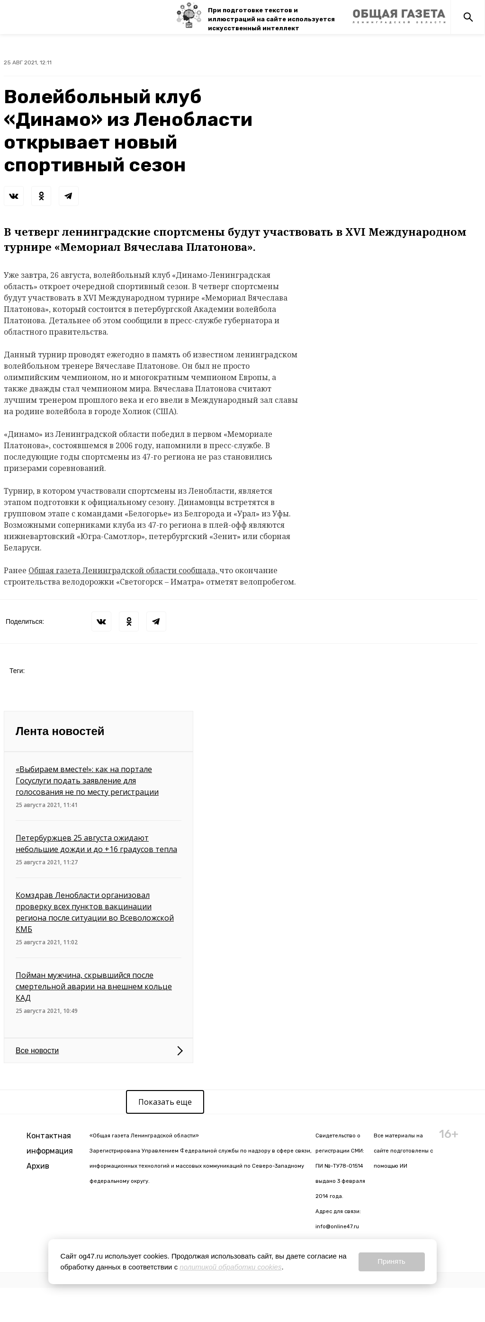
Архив (38, 1166)
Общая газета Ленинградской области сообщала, (123, 570)
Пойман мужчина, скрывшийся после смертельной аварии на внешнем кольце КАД (94, 986)
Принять (391, 1261)
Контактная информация (50, 1143)
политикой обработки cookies (230, 1267)
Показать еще (165, 1102)
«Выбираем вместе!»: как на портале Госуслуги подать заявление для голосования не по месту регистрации (87, 780)
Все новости (37, 1051)
